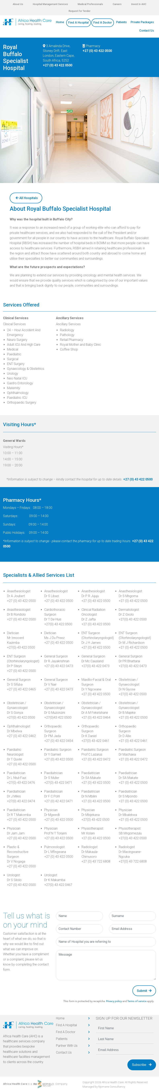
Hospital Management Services (50, 4)
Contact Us (146, 30)
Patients (121, 22)
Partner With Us (66, 1046)
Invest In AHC (138, 4)
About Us (18, 4)
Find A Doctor (102, 22)
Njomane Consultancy (111, 1086)
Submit (144, 991)
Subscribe (142, 1064)
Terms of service (137, 1001)
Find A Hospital (78, 22)
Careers (117, 4)
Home (60, 22)
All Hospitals (27, 198)
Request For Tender (79, 11)
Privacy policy (114, 1001)
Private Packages (142, 22)
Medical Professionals (90, 4)
